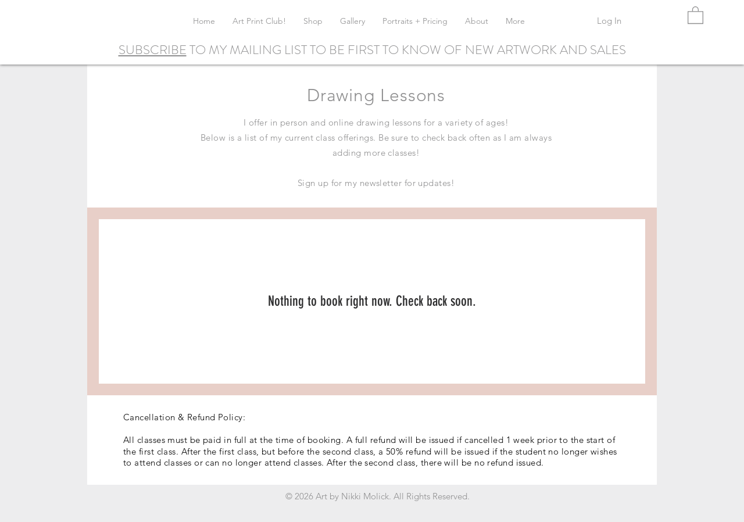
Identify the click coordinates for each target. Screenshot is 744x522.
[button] (695, 14)
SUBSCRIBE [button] (153, 50)
